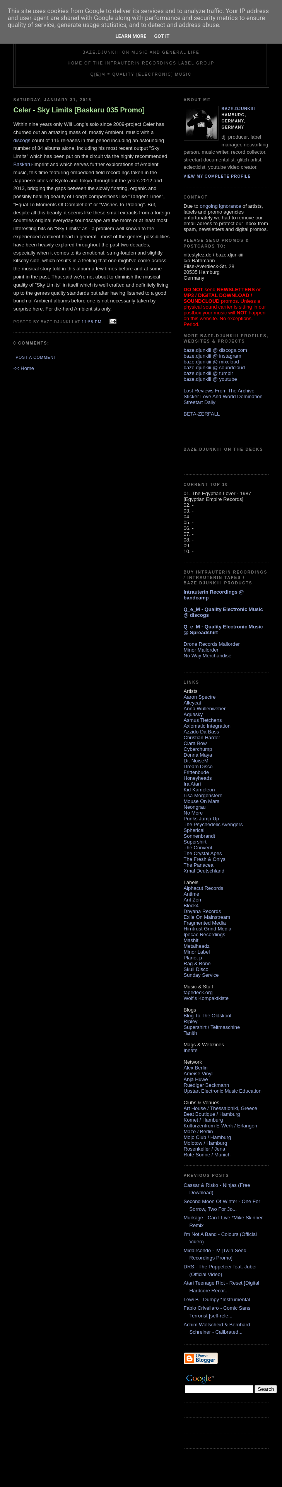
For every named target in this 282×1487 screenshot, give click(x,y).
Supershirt (195, 842)
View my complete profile (217, 176)
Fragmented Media (205, 923)
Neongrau (195, 807)
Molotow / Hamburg (205, 1143)
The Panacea (199, 865)
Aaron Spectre (200, 697)
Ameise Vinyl (198, 1073)
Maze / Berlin (198, 1131)
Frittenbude (196, 772)
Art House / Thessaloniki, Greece (221, 1108)
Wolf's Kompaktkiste (206, 998)
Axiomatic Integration (207, 726)
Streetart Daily (199, 402)
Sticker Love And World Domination (223, 396)
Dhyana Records (202, 911)
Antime (191, 894)
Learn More (131, 36)
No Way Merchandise (208, 656)
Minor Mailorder (201, 650)
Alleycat (193, 703)
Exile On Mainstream (207, 917)
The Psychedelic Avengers (213, 824)
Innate (191, 1050)
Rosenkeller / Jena (205, 1149)
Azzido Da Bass (201, 732)
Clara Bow (195, 743)
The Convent (198, 847)
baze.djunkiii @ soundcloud (214, 367)
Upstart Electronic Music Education (223, 1091)
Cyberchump (198, 749)
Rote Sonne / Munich (207, 1155)
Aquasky (193, 714)
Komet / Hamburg (203, 1120)
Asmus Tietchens (203, 720)
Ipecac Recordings (205, 934)
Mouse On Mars (201, 801)
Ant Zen (193, 900)
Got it (161, 36)
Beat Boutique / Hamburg (212, 1114)
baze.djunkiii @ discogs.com (215, 350)
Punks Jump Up (201, 819)
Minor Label (197, 952)
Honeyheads (198, 778)
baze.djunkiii (238, 109)
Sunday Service (201, 975)
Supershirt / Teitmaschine (212, 1027)
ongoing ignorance (220, 206)
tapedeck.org (198, 992)
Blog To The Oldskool (207, 1015)
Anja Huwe (196, 1079)
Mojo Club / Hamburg (207, 1137)
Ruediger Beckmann (206, 1085)
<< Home (24, 368)
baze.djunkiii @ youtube (210, 379)
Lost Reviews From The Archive (219, 391)
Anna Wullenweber (205, 708)
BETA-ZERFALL (202, 414)
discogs (22, 140)
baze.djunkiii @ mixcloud (211, 362)
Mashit (191, 940)
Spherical (194, 830)
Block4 (191, 905)
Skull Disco (196, 969)
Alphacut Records (204, 888)
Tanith (190, 1033)
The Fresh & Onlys (205, 859)
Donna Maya (198, 755)
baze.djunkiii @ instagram (212, 356)
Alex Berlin (196, 1068)
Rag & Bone (197, 963)
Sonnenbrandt (199, 836)
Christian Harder (202, 737)
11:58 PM (91, 322)
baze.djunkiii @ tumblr (208, 373)
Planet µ (193, 958)
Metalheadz (197, 946)
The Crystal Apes (203, 853)
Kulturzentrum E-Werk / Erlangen (221, 1126)
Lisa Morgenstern (203, 795)
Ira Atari (192, 784)
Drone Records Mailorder (212, 644)
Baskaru (23, 164)
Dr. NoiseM (196, 761)
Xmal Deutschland (204, 871)
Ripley (191, 1021)
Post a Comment (36, 357)
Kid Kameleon (199, 790)
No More (193, 813)
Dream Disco (198, 766)
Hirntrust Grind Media (208, 929)
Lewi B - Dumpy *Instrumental (217, 1299)
